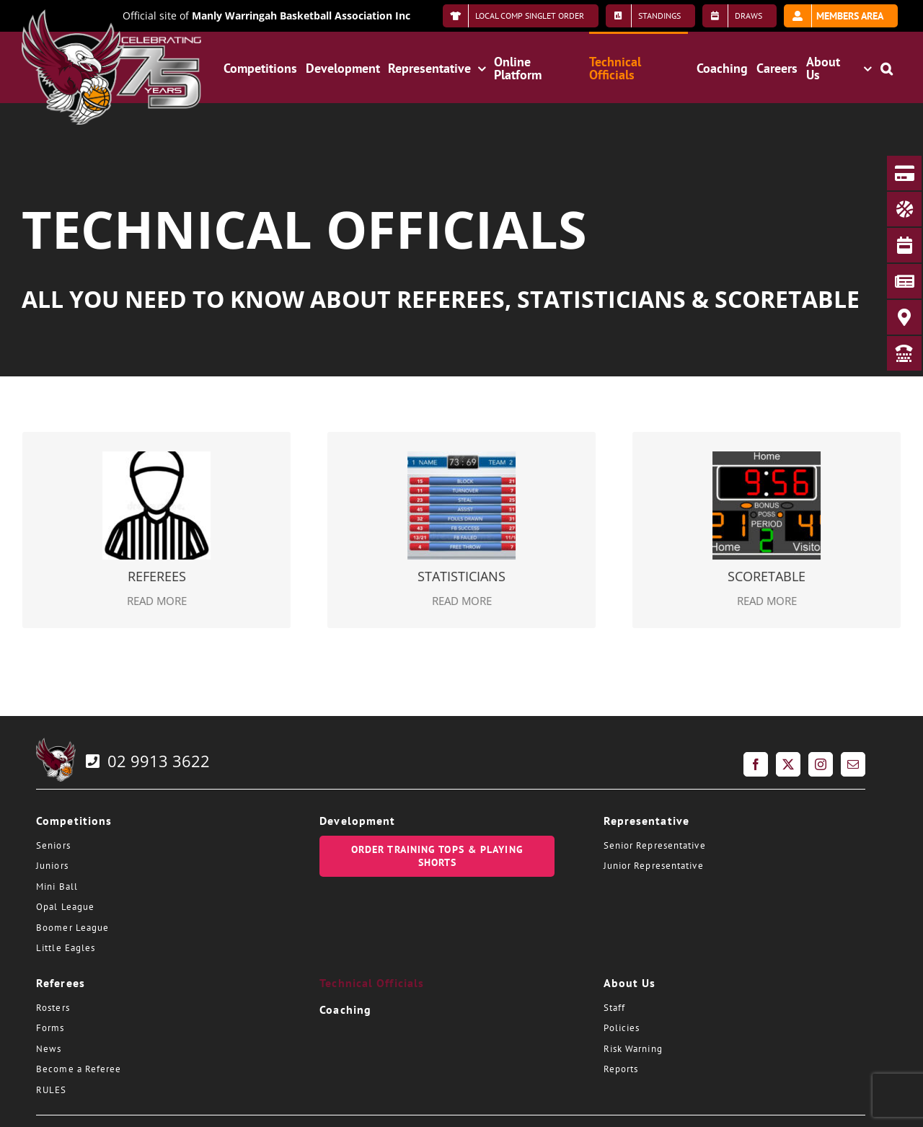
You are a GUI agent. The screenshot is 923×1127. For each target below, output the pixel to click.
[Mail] (853, 764)
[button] (886, 67)
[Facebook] (755, 764)
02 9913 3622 (146, 761)
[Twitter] (788, 764)
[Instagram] (820, 764)
